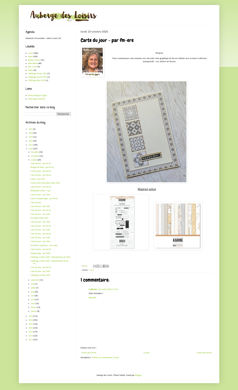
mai (32, 295)
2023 (31, 137)
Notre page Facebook (36, 99)
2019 (31, 316)
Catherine (93, 289)
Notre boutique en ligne (37, 95)
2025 (31, 129)
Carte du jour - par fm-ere (40, 163)
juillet (33, 288)
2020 (31, 148)
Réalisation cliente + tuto (40, 190)
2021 (31, 145)
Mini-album (33, 63)
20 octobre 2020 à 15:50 (108, 289)
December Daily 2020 (39, 218)
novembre (35, 156)
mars (33, 303)
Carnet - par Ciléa (37, 179)
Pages (30, 56)
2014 (31, 336)
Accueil (146, 352)
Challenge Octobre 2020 (40, 275)
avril (33, 299)
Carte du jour (35, 202)
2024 (31, 133)
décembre (35, 152)
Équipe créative (34, 60)
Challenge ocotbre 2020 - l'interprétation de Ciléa (50, 257)
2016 (31, 328)
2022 (31, 141)
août (33, 284)
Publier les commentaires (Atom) (105, 357)
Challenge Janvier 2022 (37, 77)
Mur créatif (32, 66)
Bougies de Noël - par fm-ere (42, 167)
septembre (35, 280)
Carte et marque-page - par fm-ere (44, 198)
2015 (31, 332)
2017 (31, 324)
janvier (34, 311)
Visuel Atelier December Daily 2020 (45, 183)
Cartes (91, 270)
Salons (30, 70)
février (34, 307)
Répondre (93, 297)
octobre (34, 160)
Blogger (138, 375)
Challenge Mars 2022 (36, 80)
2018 (31, 320)
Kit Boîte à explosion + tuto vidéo (44, 245)
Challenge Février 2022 (37, 73)
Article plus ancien (204, 352)
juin (33, 292)
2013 (31, 339)
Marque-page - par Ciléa (40, 253)
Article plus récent (89, 352)
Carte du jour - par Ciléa (40, 194)
